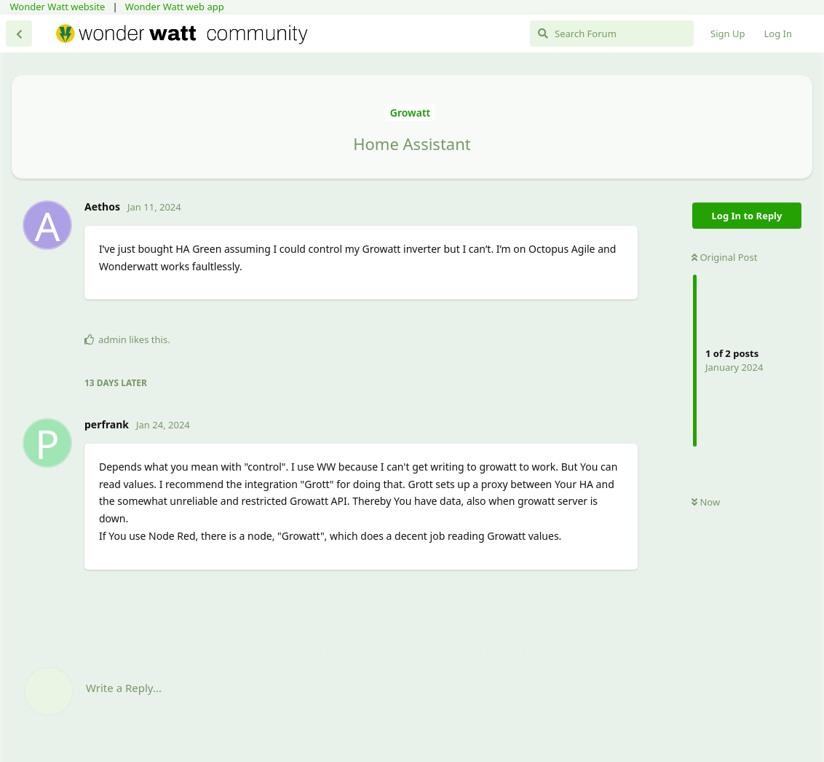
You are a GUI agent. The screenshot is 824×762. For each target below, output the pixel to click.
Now (706, 501)
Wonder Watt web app (174, 6)
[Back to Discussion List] (19, 33)
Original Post (724, 257)
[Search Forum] (612, 33)
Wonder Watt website (58, 6)
